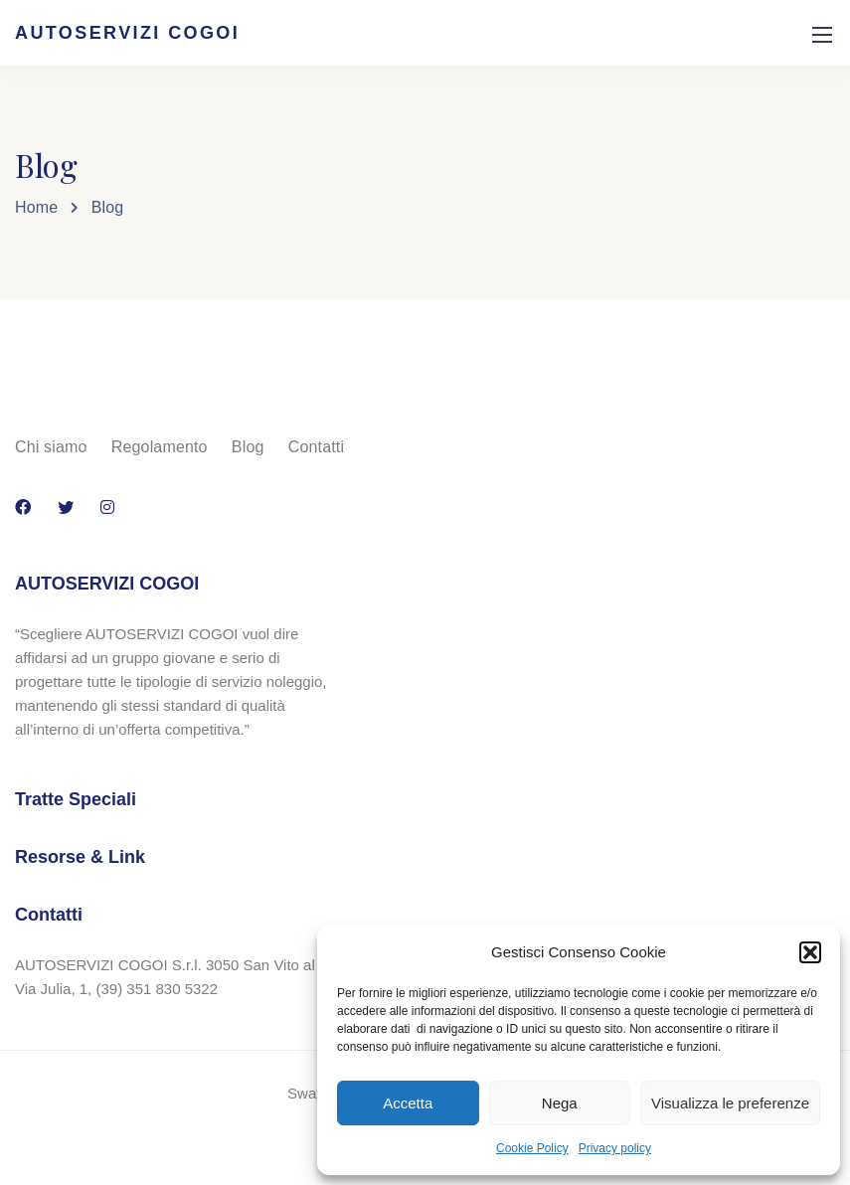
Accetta (407, 1103)
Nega (560, 1103)
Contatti (316, 446)
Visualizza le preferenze (730, 1103)
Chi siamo (51, 446)
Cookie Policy (532, 1148)
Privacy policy (615, 1148)
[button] (810, 952)
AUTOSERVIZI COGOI (127, 33)
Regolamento (159, 446)
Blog (248, 446)
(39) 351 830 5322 (156, 988)
